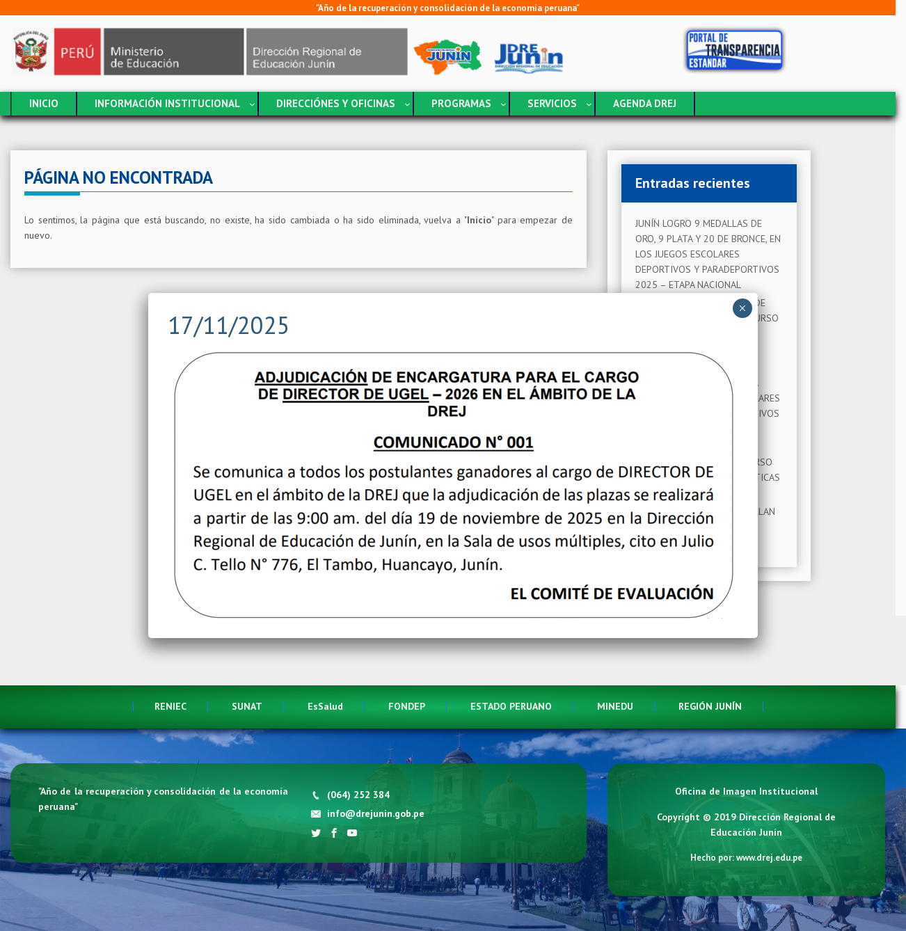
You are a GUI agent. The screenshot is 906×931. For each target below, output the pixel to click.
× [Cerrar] (742, 308)
